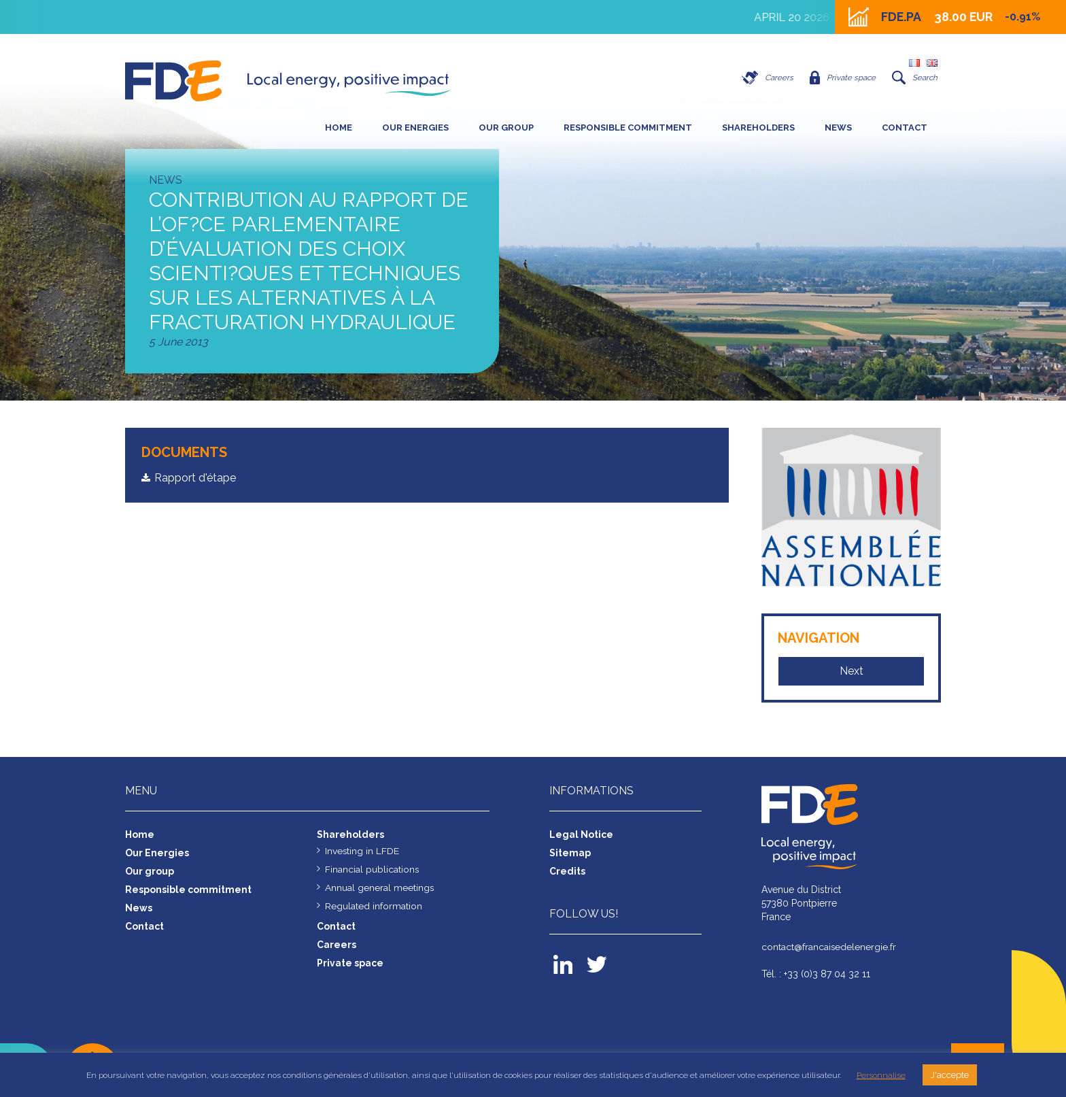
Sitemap (570, 852)
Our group (506, 127)
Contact (904, 127)
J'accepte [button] (950, 1075)
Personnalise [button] (881, 1075)
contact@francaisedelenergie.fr (829, 947)
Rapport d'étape (195, 477)
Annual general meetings (379, 887)
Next (851, 670)
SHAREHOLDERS (758, 127)
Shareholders (350, 834)
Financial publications (372, 869)
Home (338, 127)
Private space (840, 77)
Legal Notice (581, 834)
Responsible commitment (628, 127)
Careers (764, 77)
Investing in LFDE (362, 850)
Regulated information (373, 905)
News (838, 127)
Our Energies (415, 127)
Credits (567, 871)
